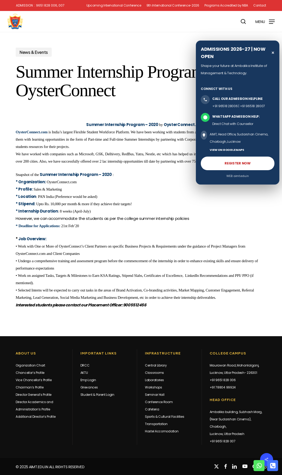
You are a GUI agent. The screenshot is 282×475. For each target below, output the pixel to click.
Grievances (89, 387)
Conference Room (159, 402)
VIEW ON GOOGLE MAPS (227, 150)
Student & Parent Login (97, 394)
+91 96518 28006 (225, 106)
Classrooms (154, 372)
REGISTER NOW (237, 163)
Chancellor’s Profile (30, 372)
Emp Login (88, 380)
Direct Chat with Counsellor (232, 124)
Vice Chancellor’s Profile (34, 380)
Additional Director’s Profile (35, 416)
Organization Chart (30, 365)
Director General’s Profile (33, 394)
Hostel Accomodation (161, 431)
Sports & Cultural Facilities (164, 416)
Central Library (156, 365)
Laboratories (154, 380)
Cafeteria (152, 409)
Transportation (156, 424)
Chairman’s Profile (30, 387)
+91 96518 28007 (252, 106)
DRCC (85, 365)
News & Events (34, 52)
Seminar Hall (154, 394)
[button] (265, 21)
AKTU (84, 372)
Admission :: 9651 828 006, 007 (40, 5)
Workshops (153, 387)
